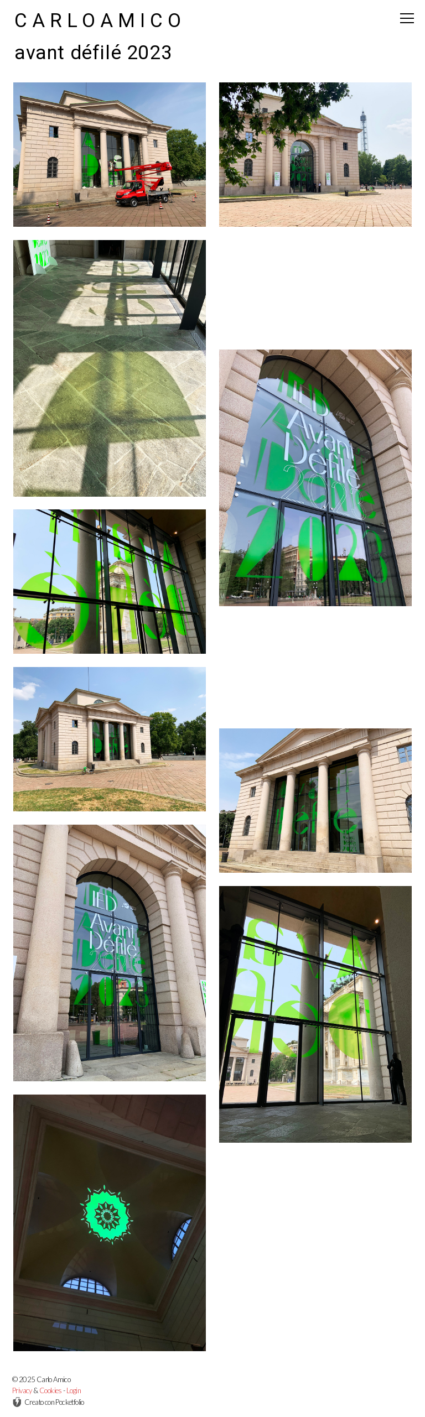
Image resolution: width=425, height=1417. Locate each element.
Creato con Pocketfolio (48, 1402)
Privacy (22, 1390)
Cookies (50, 1390)
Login (73, 1390)
